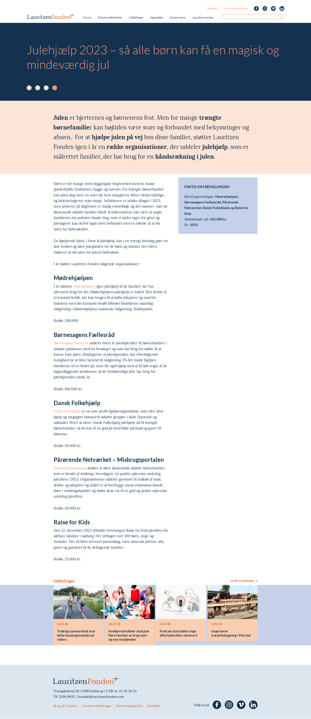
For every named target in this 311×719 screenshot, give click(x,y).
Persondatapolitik (129, 706)
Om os (87, 17)
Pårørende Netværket (70, 468)
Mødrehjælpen (84, 286)
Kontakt (153, 706)
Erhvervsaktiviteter (110, 17)
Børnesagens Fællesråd (71, 343)
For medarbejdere (236, 8)
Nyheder (212, 8)
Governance (178, 17)
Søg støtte (156, 17)
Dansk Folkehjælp (67, 411)
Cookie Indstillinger (97, 706)
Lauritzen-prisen (203, 17)
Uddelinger (136, 17)
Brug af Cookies (65, 706)
